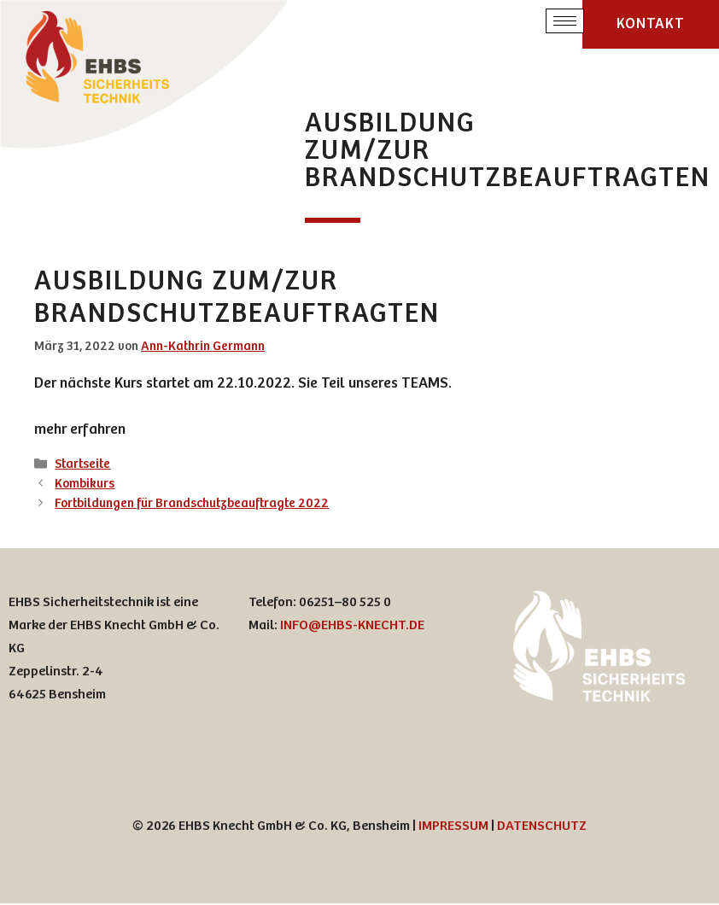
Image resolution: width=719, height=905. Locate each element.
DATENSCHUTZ (542, 827)
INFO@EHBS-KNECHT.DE (352, 627)
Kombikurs (84, 485)
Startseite (82, 465)
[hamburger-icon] (565, 22)
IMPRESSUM (453, 827)
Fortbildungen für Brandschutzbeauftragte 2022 (192, 505)
